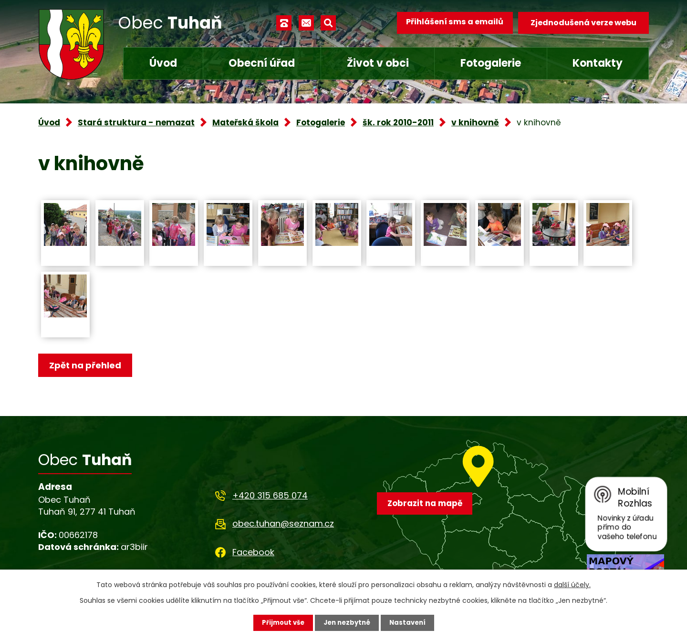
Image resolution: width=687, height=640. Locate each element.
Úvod (163, 63)
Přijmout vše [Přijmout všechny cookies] (280, 622)
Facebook (253, 553)
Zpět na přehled (87, 366)
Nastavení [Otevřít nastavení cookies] (410, 622)
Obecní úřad (262, 63)
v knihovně (475, 122)
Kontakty (597, 63)
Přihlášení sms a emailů (451, 22)
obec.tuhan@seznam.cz (283, 525)
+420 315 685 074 (270, 497)
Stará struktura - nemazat (136, 122)
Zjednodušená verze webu (583, 22)
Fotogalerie (490, 63)
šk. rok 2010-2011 (398, 122)
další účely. (572, 584)
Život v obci (378, 63)
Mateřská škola (245, 122)
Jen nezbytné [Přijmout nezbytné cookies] (347, 622)
